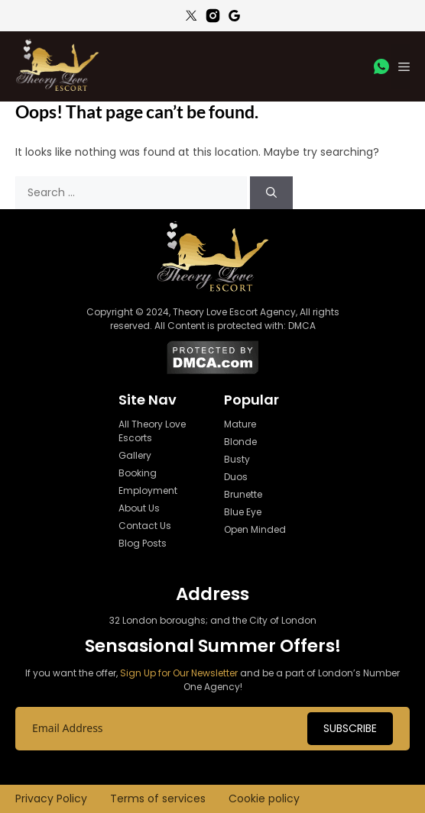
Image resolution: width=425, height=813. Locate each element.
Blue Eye (242, 511)
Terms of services (158, 798)
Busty (237, 459)
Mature (240, 424)
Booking (137, 472)
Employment (147, 490)
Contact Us (144, 525)
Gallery (134, 455)
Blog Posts (142, 543)
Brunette (243, 494)
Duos (236, 476)
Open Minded (255, 529)
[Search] (271, 192)
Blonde (240, 441)
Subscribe (350, 728)
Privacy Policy (51, 798)
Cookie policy (264, 798)
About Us (139, 508)
